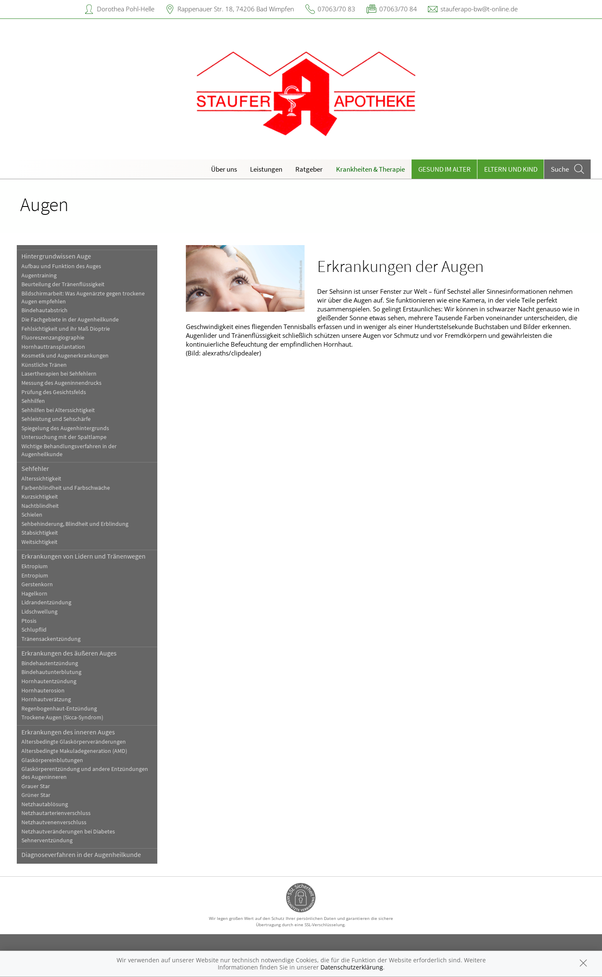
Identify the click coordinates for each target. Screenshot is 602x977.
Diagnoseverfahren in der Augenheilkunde (81, 854)
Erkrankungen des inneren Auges (68, 732)
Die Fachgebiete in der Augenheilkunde (70, 319)
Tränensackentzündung (51, 639)
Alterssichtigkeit (41, 478)
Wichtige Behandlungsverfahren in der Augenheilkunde (69, 450)
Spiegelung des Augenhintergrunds (65, 428)
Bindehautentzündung (49, 663)
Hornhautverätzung (46, 699)
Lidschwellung (39, 611)
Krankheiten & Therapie (370, 169)
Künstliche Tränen (44, 364)
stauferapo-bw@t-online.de (479, 9)
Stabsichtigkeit (39, 532)
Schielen (31, 514)
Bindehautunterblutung (51, 672)
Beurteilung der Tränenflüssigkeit (62, 284)
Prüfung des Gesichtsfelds (53, 392)
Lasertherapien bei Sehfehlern (58, 373)
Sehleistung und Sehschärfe (56, 419)
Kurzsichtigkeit (39, 496)
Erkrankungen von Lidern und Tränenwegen (83, 556)
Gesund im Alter (444, 169)
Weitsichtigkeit (39, 542)
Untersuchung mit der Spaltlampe (64, 437)
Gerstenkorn (37, 584)
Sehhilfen (33, 401)
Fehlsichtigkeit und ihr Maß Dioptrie (65, 328)
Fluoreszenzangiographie (52, 337)
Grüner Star (35, 795)
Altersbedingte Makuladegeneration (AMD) (74, 751)
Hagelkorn (34, 593)
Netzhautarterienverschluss (56, 813)
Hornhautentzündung (48, 681)
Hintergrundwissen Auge (56, 256)
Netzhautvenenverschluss (53, 822)
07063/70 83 (336, 9)
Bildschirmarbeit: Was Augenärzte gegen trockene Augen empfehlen (83, 297)
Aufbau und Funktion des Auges (61, 266)
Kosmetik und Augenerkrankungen (65, 355)
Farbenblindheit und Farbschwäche (65, 487)
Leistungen (266, 169)
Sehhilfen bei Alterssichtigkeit (58, 410)
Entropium (34, 575)
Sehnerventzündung (47, 840)
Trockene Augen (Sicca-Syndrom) (62, 717)
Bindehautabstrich (44, 310)
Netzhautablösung (44, 804)
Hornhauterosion (43, 690)
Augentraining (39, 275)
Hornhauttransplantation (53, 346)
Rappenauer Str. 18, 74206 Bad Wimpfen (235, 9)
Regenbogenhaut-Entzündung (59, 708)
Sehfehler (35, 468)
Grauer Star (35, 786)
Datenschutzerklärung (352, 967)
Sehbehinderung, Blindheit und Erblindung (74, 524)
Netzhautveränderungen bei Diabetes (68, 831)
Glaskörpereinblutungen (52, 760)
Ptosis (28, 620)
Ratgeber (309, 169)
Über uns (224, 169)
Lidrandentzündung (46, 602)
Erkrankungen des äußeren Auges (69, 653)
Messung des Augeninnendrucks (61, 383)
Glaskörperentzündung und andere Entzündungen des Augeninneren (84, 773)
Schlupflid (34, 629)
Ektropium (34, 566)
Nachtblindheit (40, 505)
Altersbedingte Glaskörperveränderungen (73, 741)
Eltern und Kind (510, 169)
